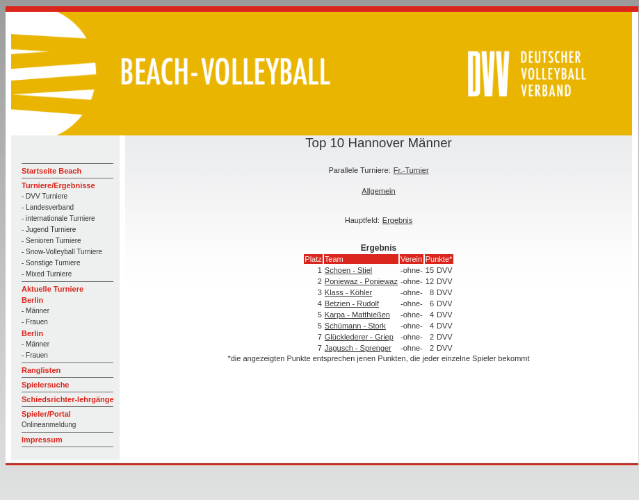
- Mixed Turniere (47, 274)
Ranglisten (41, 370)
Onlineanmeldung (49, 424)
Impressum (42, 439)
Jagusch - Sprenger (358, 348)
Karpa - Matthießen (357, 314)
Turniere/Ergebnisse (58, 185)
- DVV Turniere (44, 196)
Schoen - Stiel (348, 270)
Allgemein (378, 191)
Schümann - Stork (355, 326)
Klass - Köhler (348, 292)
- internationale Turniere (58, 218)
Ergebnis (397, 220)
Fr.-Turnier (411, 170)
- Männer (35, 311)
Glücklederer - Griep (359, 337)
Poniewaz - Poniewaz (361, 281)
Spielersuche (45, 385)
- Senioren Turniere (51, 240)
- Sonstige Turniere (51, 263)
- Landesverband (48, 207)
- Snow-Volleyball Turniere (62, 252)
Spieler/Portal (46, 414)
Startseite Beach (51, 171)
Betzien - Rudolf (352, 303)
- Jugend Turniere (49, 229)
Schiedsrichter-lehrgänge (68, 399)
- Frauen (35, 322)
